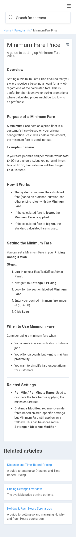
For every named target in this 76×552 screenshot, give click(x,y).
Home (7, 30)
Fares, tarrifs (22, 30)
